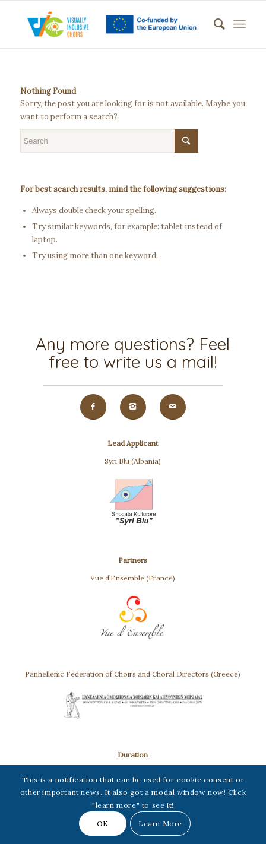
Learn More (160, 823)
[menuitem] (213, 24)
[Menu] (239, 24)
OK (103, 823)
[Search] (213, 24)
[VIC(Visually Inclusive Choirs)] (110, 24)
